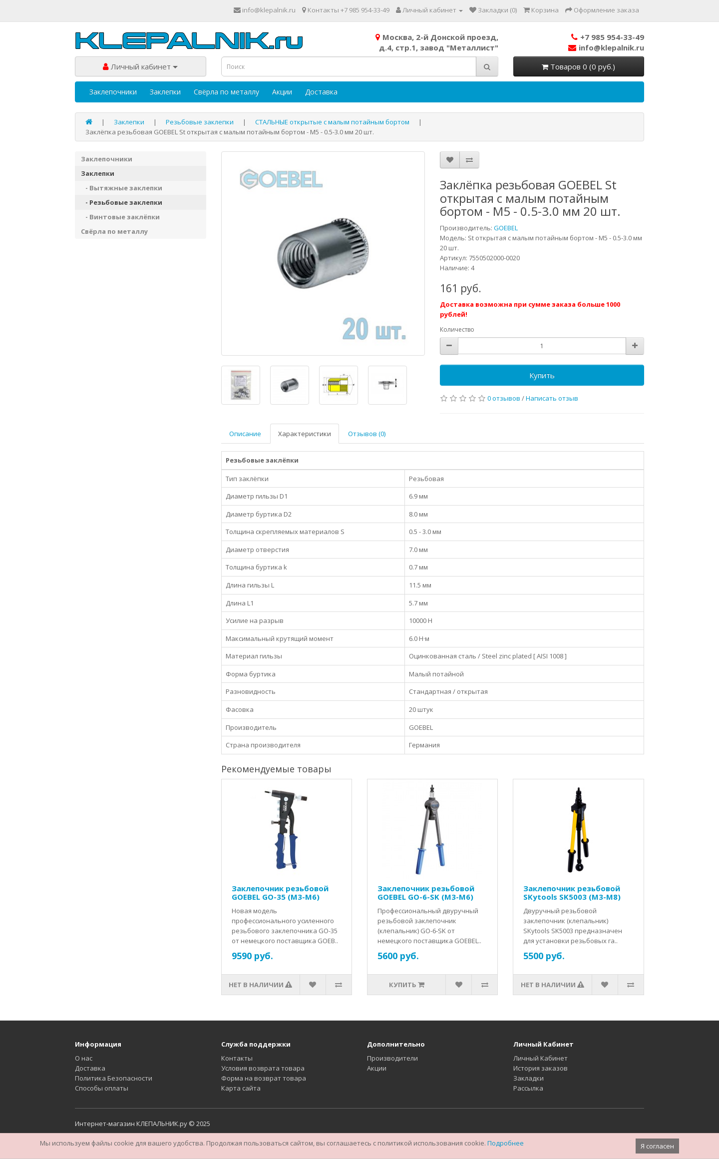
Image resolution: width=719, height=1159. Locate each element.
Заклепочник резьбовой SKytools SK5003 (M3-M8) (572, 892)
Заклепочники (113, 91)
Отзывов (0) (366, 433)
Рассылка (528, 1088)
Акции (282, 91)
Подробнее (505, 1143)
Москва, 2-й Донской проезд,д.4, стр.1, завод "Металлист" (436, 42)
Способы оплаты (101, 1088)
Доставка (321, 91)
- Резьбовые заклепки (121, 202)
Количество (457, 329)
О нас (83, 1058)
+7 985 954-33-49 (607, 37)
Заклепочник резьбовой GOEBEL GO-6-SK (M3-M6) (425, 892)
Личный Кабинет (540, 1058)
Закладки (528, 1078)
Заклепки (165, 91)
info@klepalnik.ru (606, 47)
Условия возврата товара (263, 1068)
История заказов (540, 1068)
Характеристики (304, 433)
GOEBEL (506, 227)
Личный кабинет (140, 66)
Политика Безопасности (113, 1078)
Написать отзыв (552, 398)
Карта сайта (241, 1088)
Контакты (237, 1058)
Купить (542, 375)
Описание (245, 433)
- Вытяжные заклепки (121, 187)
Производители (392, 1058)
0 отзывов (503, 398)
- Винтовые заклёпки (120, 216)
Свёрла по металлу (226, 91)
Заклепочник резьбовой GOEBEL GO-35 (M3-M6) (280, 892)
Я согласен (657, 1146)
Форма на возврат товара (263, 1078)
